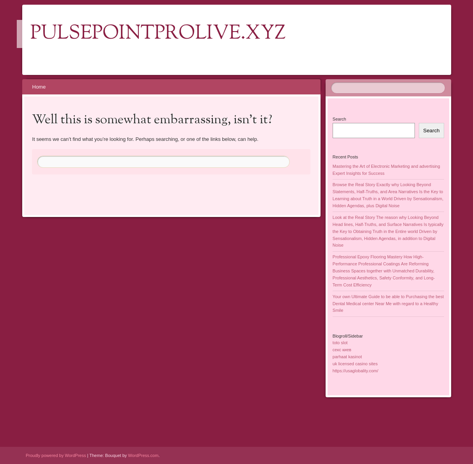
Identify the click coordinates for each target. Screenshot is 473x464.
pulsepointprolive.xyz (158, 34)
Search (339, 119)
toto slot (340, 342)
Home (39, 87)
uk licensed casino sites (355, 363)
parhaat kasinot (347, 356)
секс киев (342, 349)
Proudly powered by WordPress (56, 455)
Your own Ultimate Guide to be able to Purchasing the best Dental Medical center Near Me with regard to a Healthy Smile (388, 303)
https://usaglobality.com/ (355, 370)
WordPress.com (143, 455)
